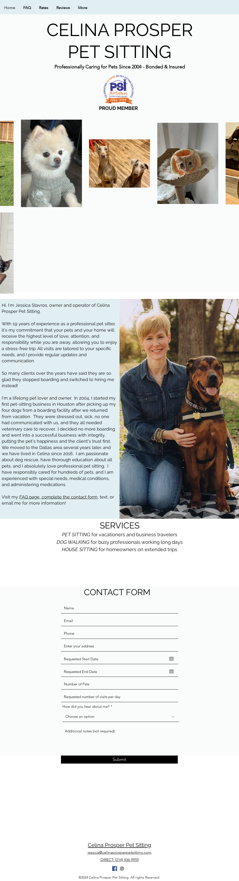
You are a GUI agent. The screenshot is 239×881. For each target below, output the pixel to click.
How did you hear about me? (86, 706)
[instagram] (122, 868)
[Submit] (119, 760)
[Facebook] (114, 868)
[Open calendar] (171, 659)
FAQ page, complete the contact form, (59, 496)
